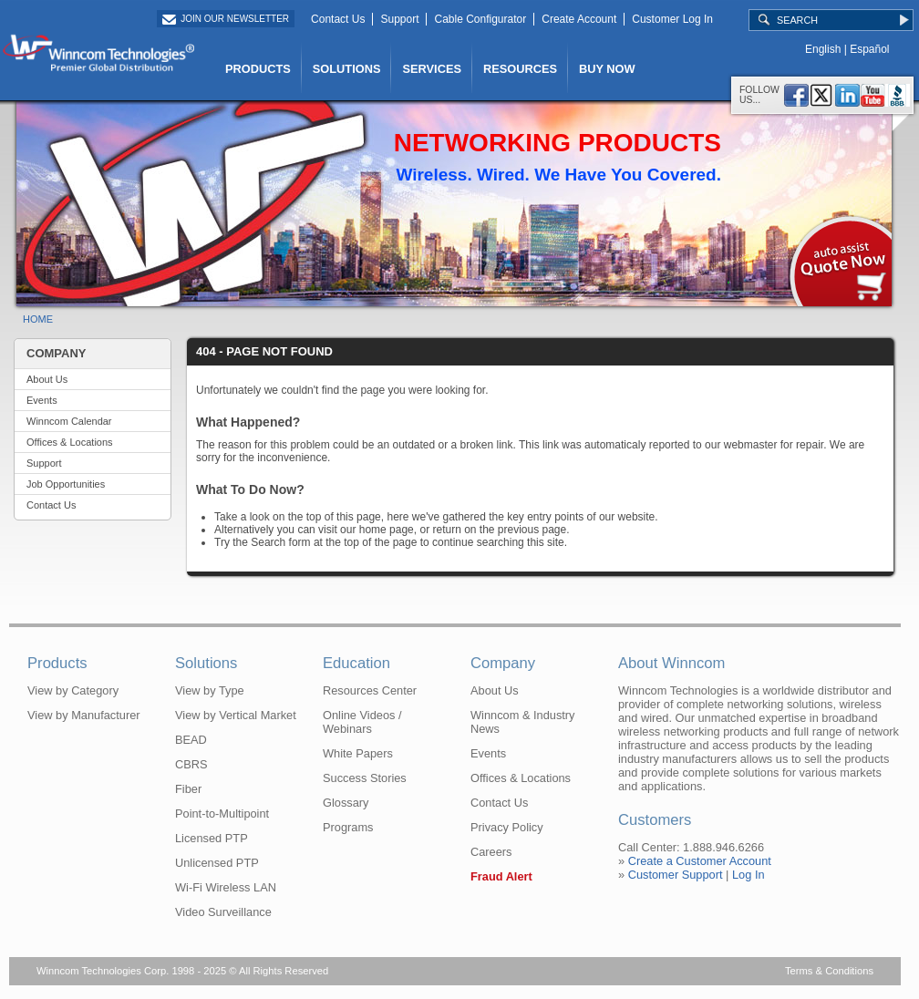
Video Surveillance (223, 912)
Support (399, 19)
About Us (46, 379)
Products (57, 663)
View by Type (209, 690)
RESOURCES (520, 69)
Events (41, 400)
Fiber (188, 789)
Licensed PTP (211, 838)
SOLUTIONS (347, 69)
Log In (748, 874)
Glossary (346, 802)
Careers (491, 852)
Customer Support (675, 874)
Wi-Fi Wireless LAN (225, 887)
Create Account (579, 19)
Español (869, 49)
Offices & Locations (69, 442)
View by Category (73, 690)
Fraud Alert (501, 876)
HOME (38, 319)
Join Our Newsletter (235, 19)
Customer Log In (672, 19)
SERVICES (431, 69)
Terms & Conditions (829, 970)
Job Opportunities (65, 484)
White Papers (358, 753)
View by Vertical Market (235, 715)
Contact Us (338, 19)
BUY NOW (607, 69)
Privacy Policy (506, 827)
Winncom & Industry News (522, 722)
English (823, 49)
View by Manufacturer (83, 715)
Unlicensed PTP (217, 863)
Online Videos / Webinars (362, 722)
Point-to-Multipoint (222, 813)
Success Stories (365, 778)
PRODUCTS (258, 69)
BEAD (191, 740)
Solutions (206, 663)
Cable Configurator (480, 19)
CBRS (191, 764)
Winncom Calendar (69, 421)
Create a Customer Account (699, 861)
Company (502, 663)
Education (356, 663)
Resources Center (370, 690)
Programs (348, 827)
